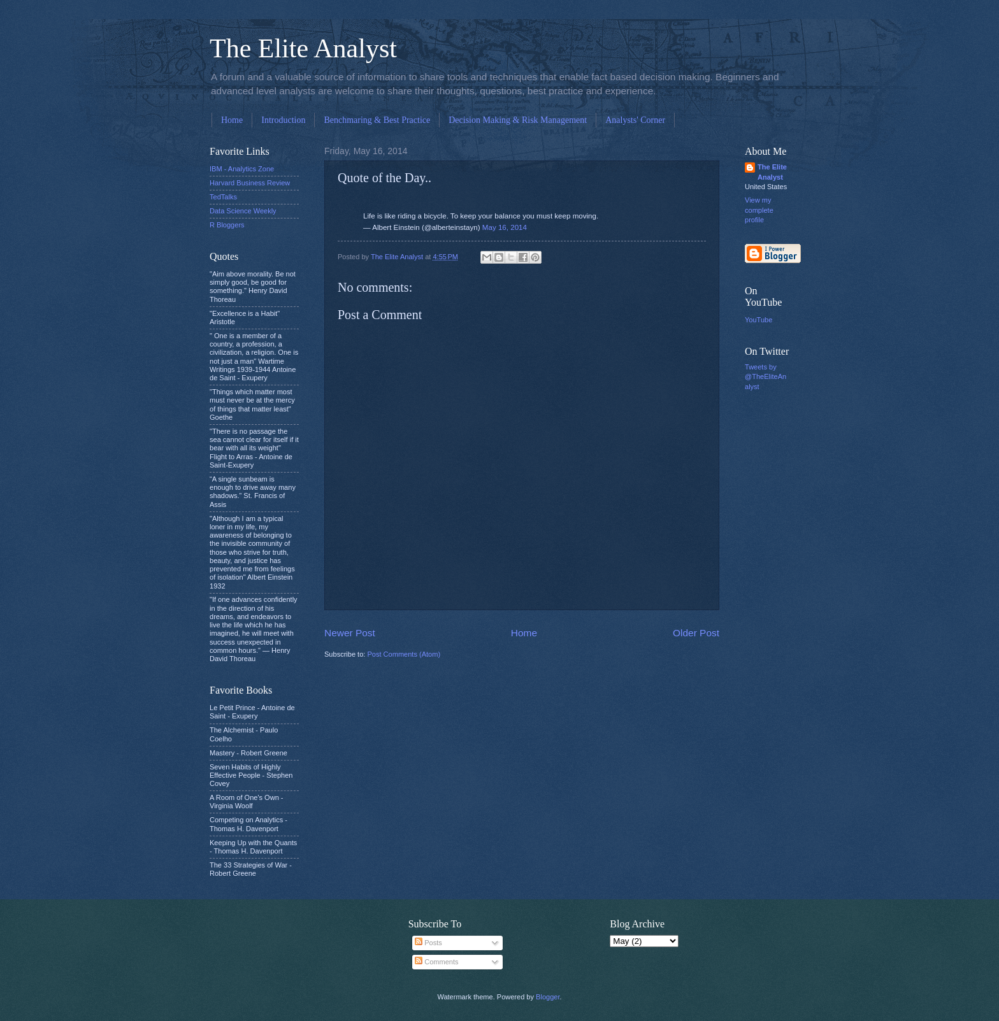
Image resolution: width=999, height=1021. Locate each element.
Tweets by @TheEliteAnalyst (765, 376)
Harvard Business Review (250, 183)
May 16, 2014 (504, 227)
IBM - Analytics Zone (242, 169)
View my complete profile (759, 210)
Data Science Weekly (243, 211)
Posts (428, 942)
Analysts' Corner (635, 120)
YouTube (758, 320)
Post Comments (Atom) (403, 654)
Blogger (547, 997)
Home (232, 120)
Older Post (696, 632)
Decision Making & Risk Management (518, 120)
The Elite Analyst (303, 48)
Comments (436, 962)
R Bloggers (227, 225)
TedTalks (223, 197)
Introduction (283, 120)
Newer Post (349, 632)
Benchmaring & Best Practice (377, 120)
